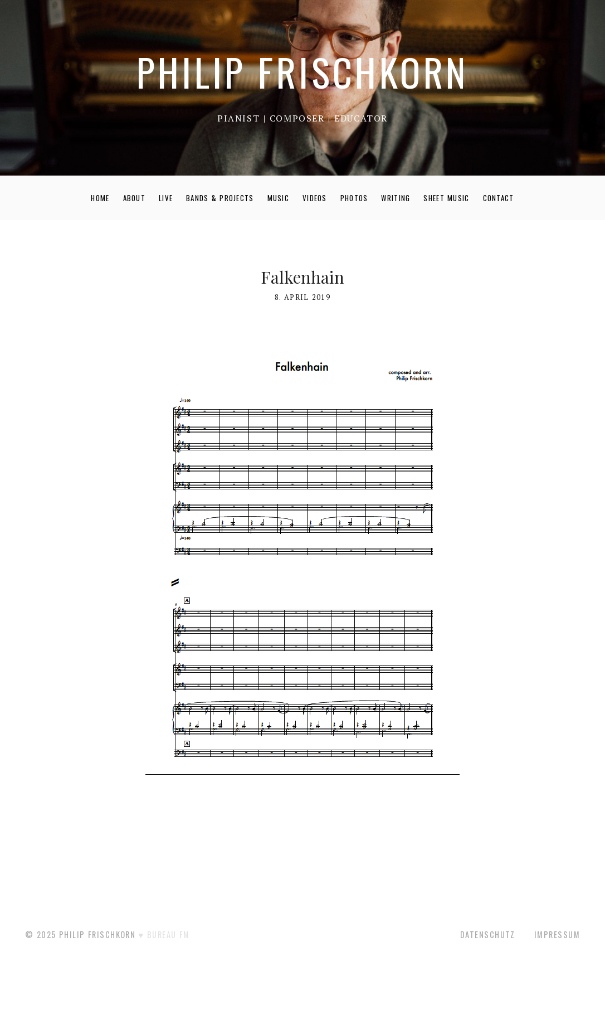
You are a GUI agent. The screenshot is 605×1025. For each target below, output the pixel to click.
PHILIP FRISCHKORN (302, 71)
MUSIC (278, 197)
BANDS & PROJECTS (220, 197)
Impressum (557, 934)
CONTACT (498, 197)
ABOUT (134, 197)
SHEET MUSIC (446, 197)
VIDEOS (314, 197)
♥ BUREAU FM (164, 934)
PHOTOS (354, 197)
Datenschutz (487, 934)
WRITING (395, 197)
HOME (100, 197)
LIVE (166, 197)
